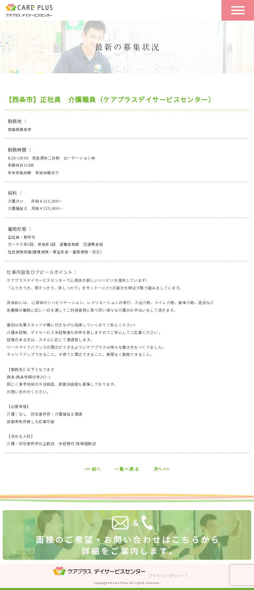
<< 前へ (93, 469)
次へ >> (161, 469)
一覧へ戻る (127, 469)
